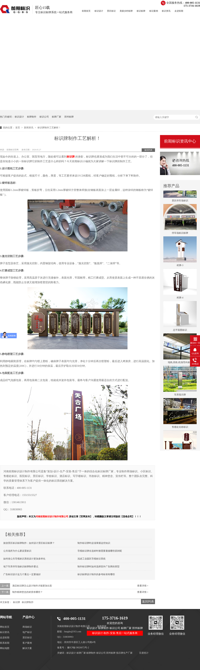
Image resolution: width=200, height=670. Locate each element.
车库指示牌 (180, 395)
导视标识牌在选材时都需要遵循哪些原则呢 (100, 551)
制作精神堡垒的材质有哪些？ (27, 592)
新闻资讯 (29, 127)
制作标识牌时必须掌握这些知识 (94, 543)
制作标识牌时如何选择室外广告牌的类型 (99, 566)
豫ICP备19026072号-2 (78, 647)
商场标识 (27, 627)
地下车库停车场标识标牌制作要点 (20, 566)
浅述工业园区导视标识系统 (92, 558)
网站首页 (4, 627)
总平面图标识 (180, 331)
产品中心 (28, 617)
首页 (18, 127)
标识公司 (44, 117)
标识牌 (16, 602)
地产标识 (27, 632)
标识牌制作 (28, 602)
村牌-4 (180, 298)
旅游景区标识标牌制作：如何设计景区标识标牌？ (29, 543)
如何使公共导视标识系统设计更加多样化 (24, 558)
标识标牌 (141, 11)
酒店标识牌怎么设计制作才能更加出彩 (32, 585)
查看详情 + (142, 585)
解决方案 (27, 648)
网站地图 (4, 648)
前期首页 (86, 11)
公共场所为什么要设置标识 (17, 551)
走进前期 (178, 11)
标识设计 (98, 11)
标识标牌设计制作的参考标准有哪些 (96, 574)
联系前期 (4, 643)
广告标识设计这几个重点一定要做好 (22, 574)
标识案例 (153, 11)
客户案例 (27, 643)
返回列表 (148, 150)
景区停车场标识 (180, 201)
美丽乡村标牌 (126, 11)
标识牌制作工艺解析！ (49, 127)
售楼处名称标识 (180, 428)
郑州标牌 (69, 117)
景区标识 (111, 11)
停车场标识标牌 (180, 234)
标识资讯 (166, 11)
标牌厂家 (56, 117)
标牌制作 (31, 117)
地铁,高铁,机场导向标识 (180, 363)
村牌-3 (180, 266)
